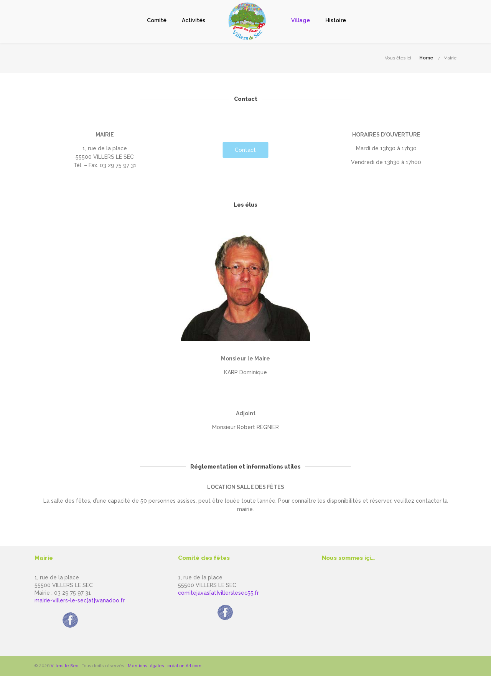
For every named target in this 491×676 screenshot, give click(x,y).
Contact (245, 150)
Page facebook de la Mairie (70, 610)
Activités (193, 20)
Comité (156, 20)
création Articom (184, 665)
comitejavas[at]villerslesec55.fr (218, 593)
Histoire (335, 20)
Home (426, 58)
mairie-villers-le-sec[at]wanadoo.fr (80, 600)
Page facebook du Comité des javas (225, 603)
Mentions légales (146, 665)
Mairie (449, 58)
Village (300, 20)
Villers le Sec (64, 665)
